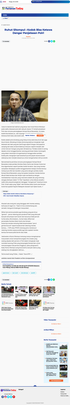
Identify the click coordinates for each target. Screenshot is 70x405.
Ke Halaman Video (56, 323)
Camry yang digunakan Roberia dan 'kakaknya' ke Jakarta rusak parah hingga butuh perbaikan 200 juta (51, 374)
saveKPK (33, 273)
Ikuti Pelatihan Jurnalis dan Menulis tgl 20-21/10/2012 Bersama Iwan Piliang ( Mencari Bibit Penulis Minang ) (21, 266)
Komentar (6, 280)
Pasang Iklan (64, 393)
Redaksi (62, 391)
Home (4, 1)
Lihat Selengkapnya (56, 380)
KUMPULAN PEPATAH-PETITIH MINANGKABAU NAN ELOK (52, 346)
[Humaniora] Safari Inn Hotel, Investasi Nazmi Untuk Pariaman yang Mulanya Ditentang (52, 367)
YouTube (15, 397)
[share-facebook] (49, 41)
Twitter (9, 397)
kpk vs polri (15, 273)
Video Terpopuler (50, 320)
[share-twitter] (51, 41)
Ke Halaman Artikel (56, 333)
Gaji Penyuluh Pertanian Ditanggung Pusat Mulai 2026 (52, 353)
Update (40, 135)
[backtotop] (35, 386)
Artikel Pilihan (49, 330)
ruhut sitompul (24, 273)
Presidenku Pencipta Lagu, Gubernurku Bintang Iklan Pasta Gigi (51, 360)
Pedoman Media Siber (65, 395)
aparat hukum (6, 273)
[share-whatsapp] (54, 41)
